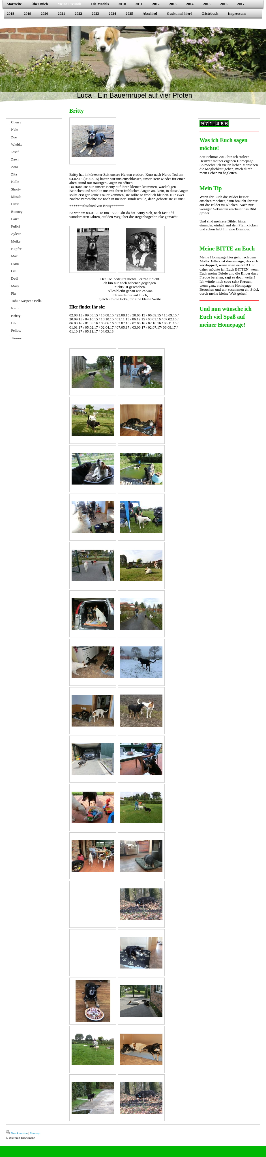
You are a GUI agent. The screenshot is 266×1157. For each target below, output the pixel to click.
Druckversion (17, 1133)
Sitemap (35, 1133)
